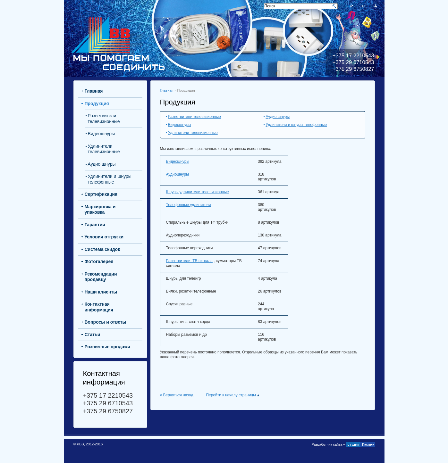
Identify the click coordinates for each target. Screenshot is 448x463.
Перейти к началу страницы (232, 395)
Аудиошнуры (177, 174)
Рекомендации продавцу (101, 276)
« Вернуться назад (176, 395)
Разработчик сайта (326, 444)
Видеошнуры (179, 124)
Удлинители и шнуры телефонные (296, 124)
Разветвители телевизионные (194, 116)
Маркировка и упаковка (100, 209)
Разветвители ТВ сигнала (189, 261)
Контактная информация (99, 307)
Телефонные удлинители (188, 205)
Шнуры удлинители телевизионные (197, 192)
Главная (166, 90)
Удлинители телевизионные (193, 132)
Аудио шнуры (278, 116)
